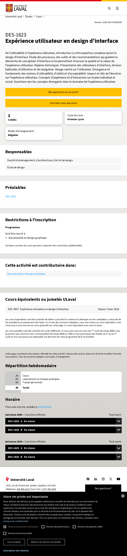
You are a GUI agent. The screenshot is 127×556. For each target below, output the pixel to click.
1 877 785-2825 (49, 489)
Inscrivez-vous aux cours (63, 103)
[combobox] (123, 496)
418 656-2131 (23, 489)
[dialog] (63, 524)
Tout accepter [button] (14, 542)
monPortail (44, 407)
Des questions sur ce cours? (63, 92)
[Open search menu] (109, 8)
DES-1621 (10, 196)
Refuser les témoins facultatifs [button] (46, 542)
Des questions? (103, 488)
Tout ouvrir (115, 414)
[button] (16, 550)
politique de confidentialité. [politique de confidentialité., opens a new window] (16, 521)
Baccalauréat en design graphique (26, 274)
